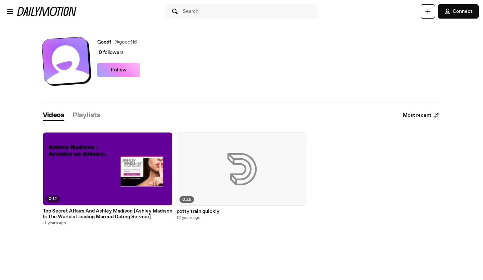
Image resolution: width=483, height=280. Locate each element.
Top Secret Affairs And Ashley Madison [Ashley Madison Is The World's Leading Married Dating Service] (107, 214)
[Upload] (428, 11)
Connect (458, 11)
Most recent (421, 115)
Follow (119, 70)
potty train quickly (198, 211)
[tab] (53, 115)
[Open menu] (10, 11)
